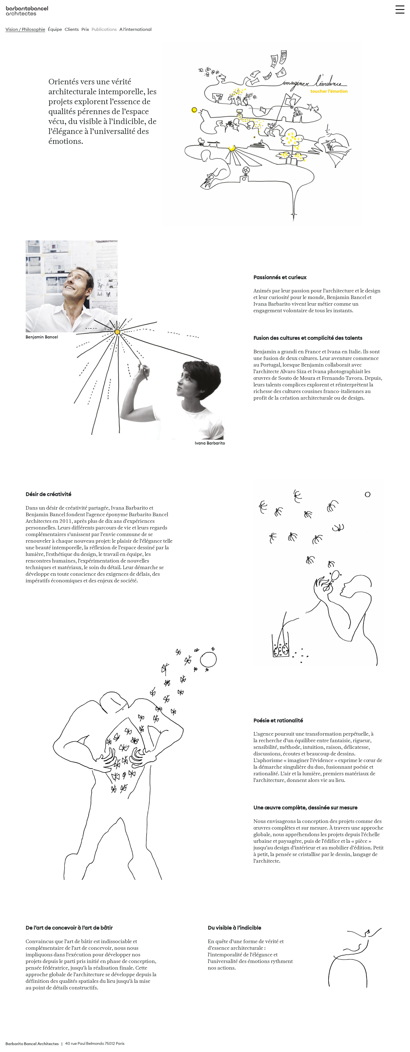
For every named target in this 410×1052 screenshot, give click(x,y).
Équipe (55, 29)
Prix (85, 29)
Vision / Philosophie (25, 29)
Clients (72, 29)
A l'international (135, 29)
